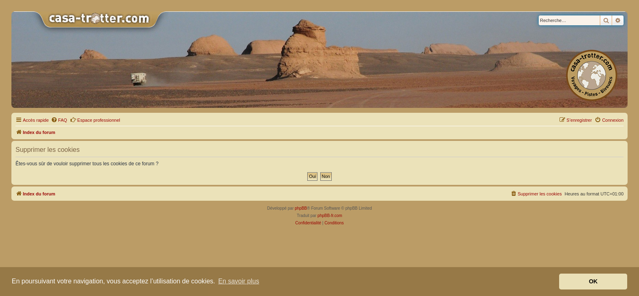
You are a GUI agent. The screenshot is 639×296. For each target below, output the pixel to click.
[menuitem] (59, 120)
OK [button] (593, 281)
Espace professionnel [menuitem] (95, 120)
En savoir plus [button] (238, 281)
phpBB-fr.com (329, 215)
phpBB (301, 208)
